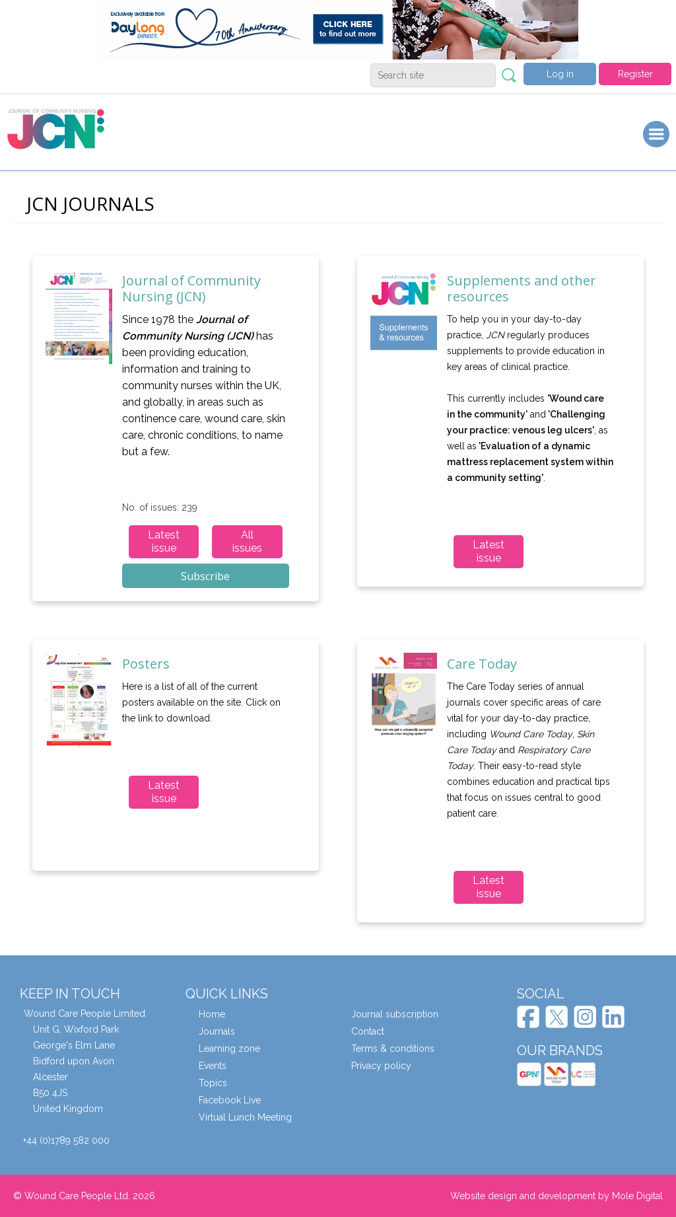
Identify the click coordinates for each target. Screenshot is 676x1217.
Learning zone (229, 1048)
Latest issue (164, 541)
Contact (367, 1031)
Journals (217, 1031)
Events (212, 1065)
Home (212, 1014)
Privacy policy (381, 1065)
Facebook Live (230, 1100)
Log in (560, 74)
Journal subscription (394, 1014)
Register (635, 74)
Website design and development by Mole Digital (556, 1196)
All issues (247, 541)
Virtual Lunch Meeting (245, 1117)
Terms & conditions (392, 1048)
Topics (213, 1083)
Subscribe (205, 576)
